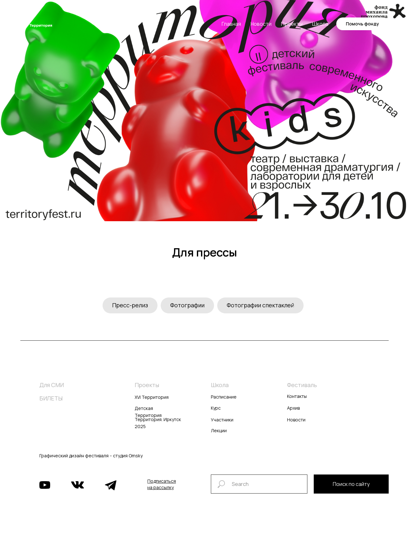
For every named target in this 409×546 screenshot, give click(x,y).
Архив (293, 408)
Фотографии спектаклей (260, 305)
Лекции (219, 430)
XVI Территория (152, 397)
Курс (216, 408)
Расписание (224, 397)
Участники (222, 420)
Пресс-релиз (130, 305)
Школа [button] (320, 23)
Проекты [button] (292, 23)
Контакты (297, 396)
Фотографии (187, 305)
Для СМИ (51, 385)
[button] (161, 484)
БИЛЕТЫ (51, 398)
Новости (261, 23)
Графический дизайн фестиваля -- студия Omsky (91, 456)
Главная (231, 23)
